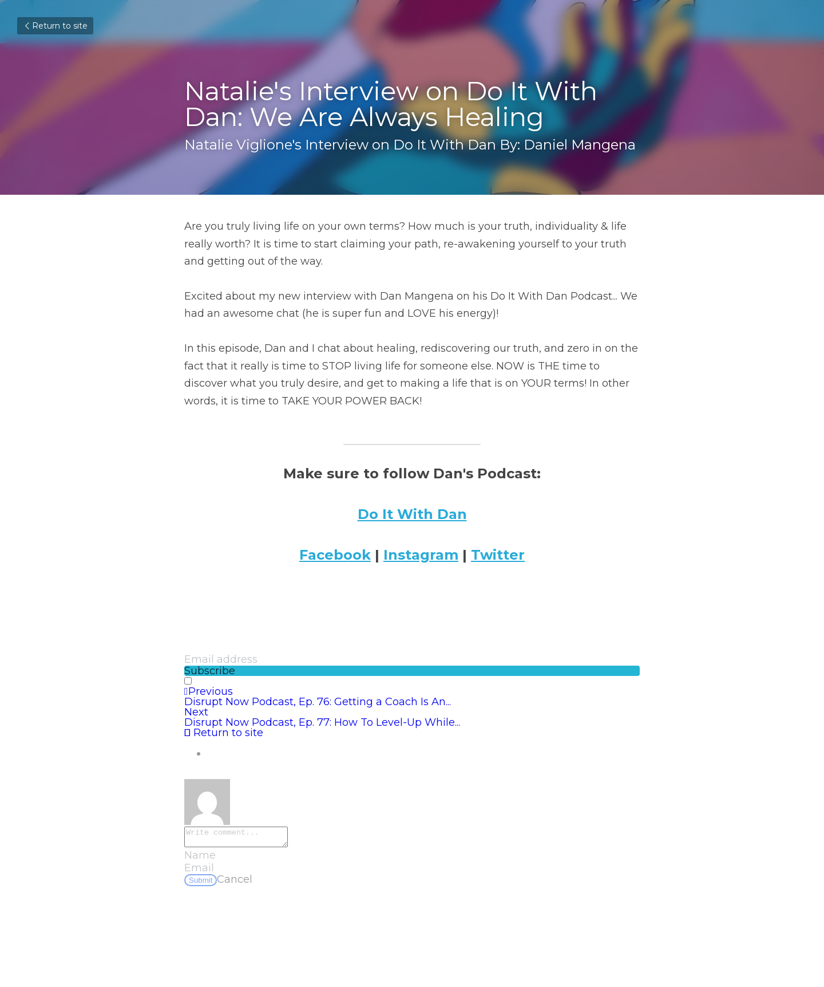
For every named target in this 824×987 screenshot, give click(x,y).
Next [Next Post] (196, 712)
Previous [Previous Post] (208, 691)
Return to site (55, 26)
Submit (200, 883)
